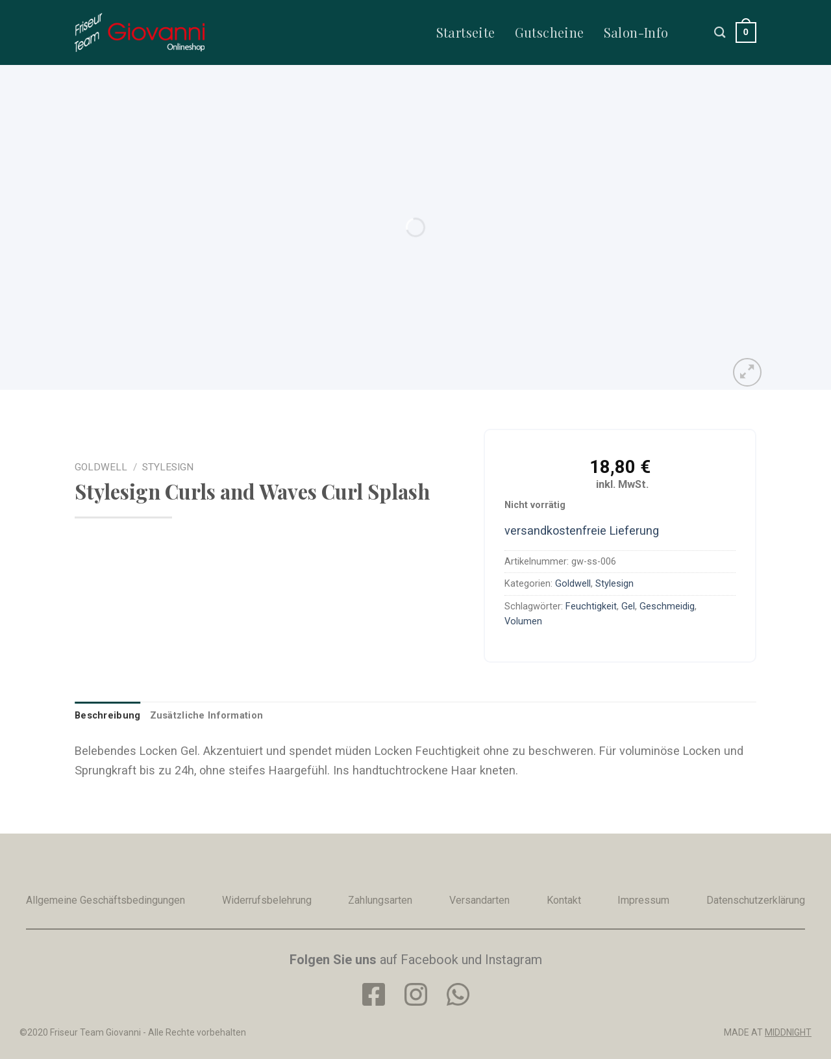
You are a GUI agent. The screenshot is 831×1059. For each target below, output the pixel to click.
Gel (628, 606)
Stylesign (167, 467)
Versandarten (479, 900)
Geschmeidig (667, 606)
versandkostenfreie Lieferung (581, 530)
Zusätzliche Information (207, 715)
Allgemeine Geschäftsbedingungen (105, 900)
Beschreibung (108, 715)
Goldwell (101, 467)
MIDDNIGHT (788, 1032)
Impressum (643, 900)
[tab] (108, 716)
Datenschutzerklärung (755, 900)
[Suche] (720, 32)
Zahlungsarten (380, 900)
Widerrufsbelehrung (267, 900)
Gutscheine (549, 32)
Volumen (523, 621)
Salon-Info (636, 32)
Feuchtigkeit (591, 606)
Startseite (465, 32)
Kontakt (564, 900)
